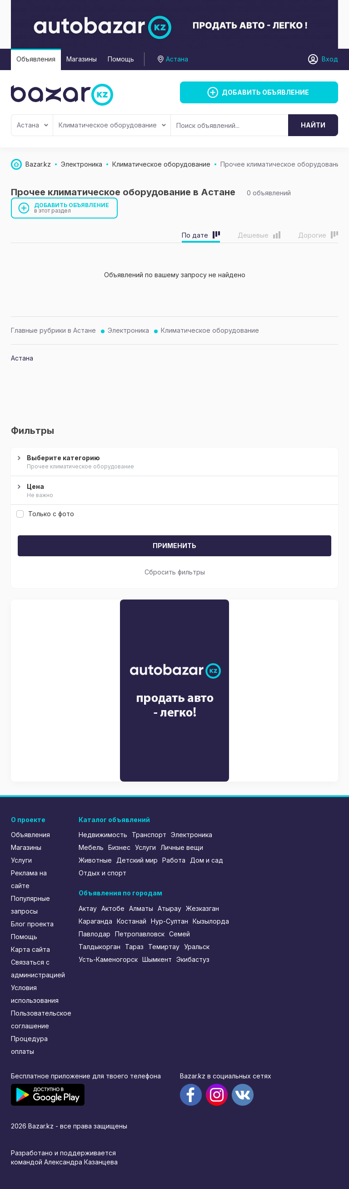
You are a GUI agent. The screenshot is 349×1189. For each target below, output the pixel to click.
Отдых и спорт (102, 873)
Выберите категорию (173, 462)
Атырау (169, 908)
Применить (174, 545)
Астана (32, 125)
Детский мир (137, 860)
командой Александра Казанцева (64, 1162)
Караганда (95, 921)
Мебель (91, 847)
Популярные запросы (30, 904)
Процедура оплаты (29, 1045)
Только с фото (45, 514)
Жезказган (202, 908)
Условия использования (35, 994)
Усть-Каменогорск (108, 959)
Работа (173, 860)
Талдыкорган (99, 946)
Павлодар (94, 934)
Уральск (196, 946)
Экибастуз (192, 959)
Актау (88, 908)
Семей (179, 934)
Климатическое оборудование (112, 125)
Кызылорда (211, 921)
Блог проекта (32, 924)
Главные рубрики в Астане (53, 330)
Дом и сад (206, 860)
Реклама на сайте (29, 879)
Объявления (35, 59)
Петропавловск (140, 934)
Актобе (113, 908)
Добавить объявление (72, 208)
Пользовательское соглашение (38, 1019)
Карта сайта (30, 949)
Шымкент (157, 959)
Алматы (141, 908)
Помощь (121, 59)
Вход (330, 59)
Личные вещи (181, 847)
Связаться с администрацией (38, 968)
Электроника (128, 330)
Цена (173, 491)
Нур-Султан (169, 921)
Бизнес (119, 847)
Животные (95, 860)
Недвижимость (103, 834)
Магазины (81, 59)
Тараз (134, 946)
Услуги (21, 860)
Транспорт (149, 834)
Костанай (131, 921)
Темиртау (163, 946)
